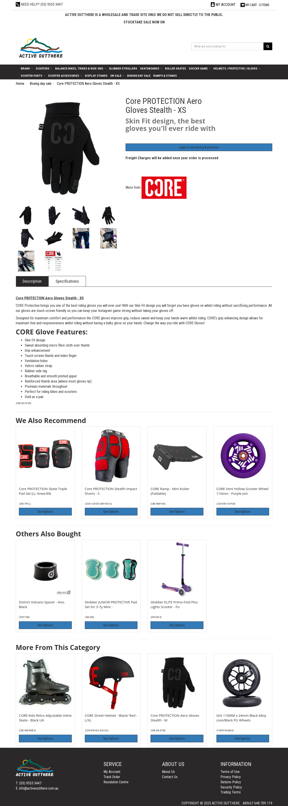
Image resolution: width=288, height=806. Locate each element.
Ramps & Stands (165, 75)
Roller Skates (175, 68)
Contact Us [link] (170, 777)
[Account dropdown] (223, 4)
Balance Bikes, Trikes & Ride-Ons (80, 68)
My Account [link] (112, 772)
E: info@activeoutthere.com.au (37, 788)
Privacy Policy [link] (230, 777)
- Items (255, 5)
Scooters (44, 68)
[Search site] (267, 46)
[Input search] (227, 46)
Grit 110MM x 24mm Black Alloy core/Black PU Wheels (241, 717)
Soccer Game (200, 68)
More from (156, 187)
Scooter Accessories (65, 75)
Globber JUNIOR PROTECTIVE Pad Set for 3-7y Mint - (111, 604)
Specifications (67, 281)
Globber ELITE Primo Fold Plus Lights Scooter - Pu (174, 604)
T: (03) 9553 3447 (28, 783)
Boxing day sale (139, 75)
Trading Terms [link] (230, 792)
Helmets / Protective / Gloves (236, 68)
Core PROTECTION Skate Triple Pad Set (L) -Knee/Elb (43, 491)
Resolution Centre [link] (116, 782)
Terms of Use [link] (230, 772)
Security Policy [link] (231, 787)
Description (32, 281)
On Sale (117, 75)
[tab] (32, 281)
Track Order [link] (112, 777)
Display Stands (96, 75)
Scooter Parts (33, 75)
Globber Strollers (123, 68)
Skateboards (151, 68)
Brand (27, 68)
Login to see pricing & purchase (199, 147)
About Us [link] (168, 772)
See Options (45, 511)
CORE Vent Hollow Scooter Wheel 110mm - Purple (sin (242, 491)
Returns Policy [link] (230, 782)
